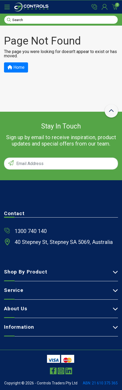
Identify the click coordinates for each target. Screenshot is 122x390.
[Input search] (61, 19)
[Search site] (9, 19)
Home (16, 67)
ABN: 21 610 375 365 (100, 383)
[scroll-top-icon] (111, 111)
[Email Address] (61, 164)
